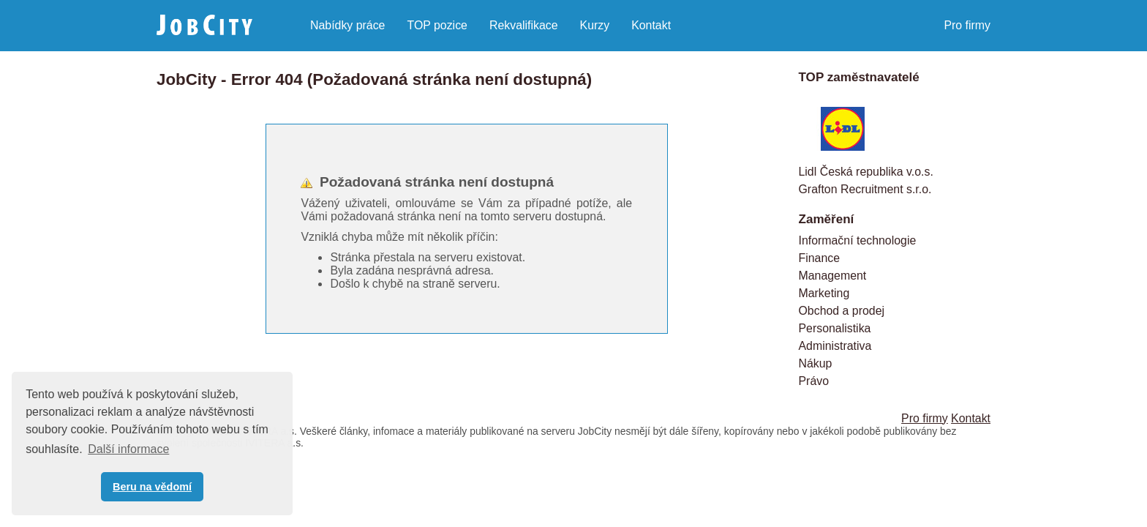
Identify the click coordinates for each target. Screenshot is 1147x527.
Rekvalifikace (523, 25)
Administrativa (835, 346)
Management (833, 275)
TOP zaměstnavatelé (859, 77)
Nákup (815, 363)
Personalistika (835, 328)
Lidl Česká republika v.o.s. (866, 171)
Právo (814, 381)
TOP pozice (437, 25)
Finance (819, 258)
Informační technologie (858, 240)
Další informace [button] (128, 449)
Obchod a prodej (842, 310)
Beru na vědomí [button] (152, 487)
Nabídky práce (347, 25)
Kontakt (651, 25)
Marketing (824, 293)
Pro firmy (967, 25)
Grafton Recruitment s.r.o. (865, 189)
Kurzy (595, 25)
